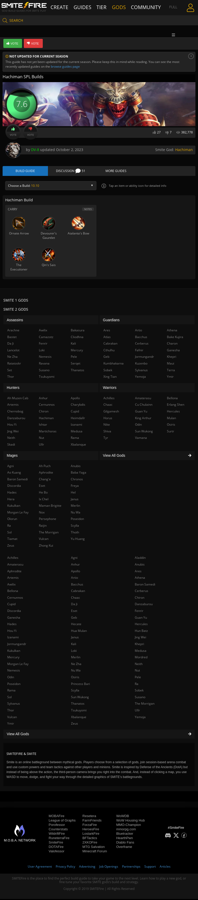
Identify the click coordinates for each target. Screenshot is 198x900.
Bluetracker (124, 835)
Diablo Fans (125, 843)
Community (140, 7)
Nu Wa (76, 671)
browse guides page (65, 66)
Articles (165, 867)
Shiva (107, 432)
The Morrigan (144, 705)
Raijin (43, 526)
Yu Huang (78, 540)
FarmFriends (92, 821)
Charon (172, 344)
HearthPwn (124, 839)
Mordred (141, 658)
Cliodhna (77, 338)
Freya (75, 487)
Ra (136, 685)
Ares (138, 572)
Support (150, 867)
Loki (74, 651)
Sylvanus (13, 705)
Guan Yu (141, 618)
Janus (75, 638)
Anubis (140, 565)
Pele (138, 678)
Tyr (105, 439)
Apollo (75, 572)
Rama (11, 691)
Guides (82, 7)
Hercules (141, 625)
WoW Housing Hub (130, 821)
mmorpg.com (126, 830)
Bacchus (77, 585)
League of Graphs (62, 821)
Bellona (12, 592)
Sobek (139, 691)
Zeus (74, 725)
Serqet (75, 364)
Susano (140, 698)
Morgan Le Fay (18, 665)
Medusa (140, 651)
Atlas (107, 338)
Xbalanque (78, 718)
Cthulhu (109, 351)
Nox (42, 513)
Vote (13, 132)
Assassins (15, 321)
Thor (10, 711)
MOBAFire (57, 817)
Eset (74, 612)
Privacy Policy (65, 867)
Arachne (13, 331)
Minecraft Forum (94, 852)
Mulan (171, 419)
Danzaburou (144, 605)
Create (65, 7)
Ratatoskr (14, 364)
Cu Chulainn (143, 406)
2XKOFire (89, 843)
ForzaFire (89, 826)
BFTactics (89, 839)
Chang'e (45, 480)
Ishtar (43, 426)
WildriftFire (57, 835)
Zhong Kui (46, 546)
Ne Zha (76, 665)
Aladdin (140, 559)
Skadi (11, 445)
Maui (170, 364)
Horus (107, 419)
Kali (73, 645)
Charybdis (78, 406)
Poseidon (13, 685)
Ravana (44, 364)
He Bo (43, 493)
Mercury (13, 658)
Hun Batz (141, 632)
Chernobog (15, 412)
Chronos (77, 480)
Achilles (12, 559)
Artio (74, 579)
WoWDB (122, 817)
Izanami (13, 638)
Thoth (75, 533)
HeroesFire (90, 830)
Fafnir (139, 351)
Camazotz (46, 338)
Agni (74, 559)
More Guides (115, 171)
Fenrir (139, 612)
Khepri (139, 645)
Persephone (47, 520)
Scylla (75, 691)
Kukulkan (13, 651)
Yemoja (140, 718)
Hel (73, 493)
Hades (12, 625)
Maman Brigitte (50, 507)
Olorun (12, 520)
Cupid (11, 605)
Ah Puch (45, 467)
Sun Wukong (80, 698)
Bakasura (77, 331)
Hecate (76, 625)
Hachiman (184, 149)
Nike (106, 426)
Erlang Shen (175, 406)
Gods (119, 7)
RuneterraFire (59, 839)
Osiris (75, 678)
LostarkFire (90, 835)
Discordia (14, 612)
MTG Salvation (93, 848)
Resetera (89, 817)
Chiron (139, 598)
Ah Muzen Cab (17, 399)
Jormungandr (16, 645)
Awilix (11, 585)
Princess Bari (80, 685)
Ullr (137, 711)
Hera (11, 500)
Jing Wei (140, 638)
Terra (171, 371)
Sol (9, 698)
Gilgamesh (111, 412)
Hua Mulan (79, 632)
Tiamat (12, 540)
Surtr (170, 432)
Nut (137, 671)
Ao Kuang (14, 474)
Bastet (12, 338)
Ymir (10, 725)
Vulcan (12, 718)
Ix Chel (43, 500)
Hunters (13, 389)
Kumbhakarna (113, 364)
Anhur (75, 565)
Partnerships (131, 867)
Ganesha (13, 618)
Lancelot (13, 351)
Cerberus (141, 592)
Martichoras (47, 432)
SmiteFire (56, 843)
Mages (12, 457)
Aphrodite (14, 572)
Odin (10, 678)
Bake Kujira (175, 338)
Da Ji (74, 605)
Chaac (75, 598)
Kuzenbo (141, 364)
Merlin (75, 658)
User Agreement (40, 867)
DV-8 (35, 149)
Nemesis (13, 671)
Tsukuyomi (79, 711)
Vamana (141, 439)
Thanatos (77, 705)
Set (9, 371)
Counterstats (58, 830)
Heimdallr (78, 419)
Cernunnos (15, 598)
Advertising (87, 867)
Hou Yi (12, 632)
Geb (74, 618)
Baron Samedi (145, 585)
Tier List (101, 7)
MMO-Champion (128, 826)
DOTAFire (56, 848)
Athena (140, 579)
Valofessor (56, 852)
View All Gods (99, 735)
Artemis (13, 579)
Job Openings (108, 867)
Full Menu (168, 7)
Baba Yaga (78, 474)
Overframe (124, 848)
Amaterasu (15, 565)
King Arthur (143, 419)
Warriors (109, 389)
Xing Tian (110, 378)
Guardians (111, 321)
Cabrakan (78, 592)
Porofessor (57, 826)
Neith (139, 665)
